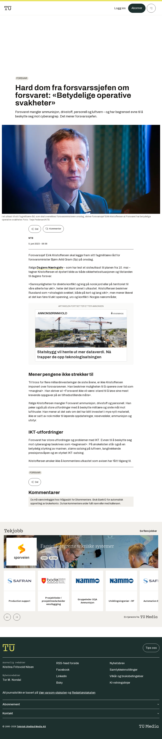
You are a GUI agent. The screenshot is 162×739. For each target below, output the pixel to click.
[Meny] (151, 8)
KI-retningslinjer (120, 682)
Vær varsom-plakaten (53, 692)
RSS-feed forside (67, 663)
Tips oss (151, 647)
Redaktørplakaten (83, 692)
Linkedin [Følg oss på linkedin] (61, 676)
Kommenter (53, 229)
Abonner (136, 8)
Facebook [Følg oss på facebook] (62, 669)
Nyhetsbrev (117, 663)
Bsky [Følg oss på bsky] (59, 682)
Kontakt (81, 713)
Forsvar (21, 78)
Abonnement (81, 704)
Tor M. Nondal (12, 679)
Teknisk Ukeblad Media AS (31, 726)
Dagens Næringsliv (50, 267)
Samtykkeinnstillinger (123, 669)
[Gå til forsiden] (7, 8)
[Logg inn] (119, 8)
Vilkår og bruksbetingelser (126, 676)
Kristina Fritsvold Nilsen (18, 667)
